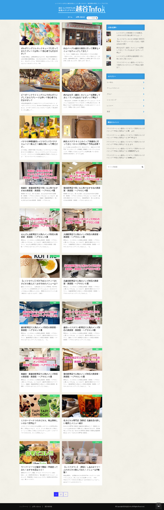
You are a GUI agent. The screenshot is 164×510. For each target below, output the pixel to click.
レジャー (110, 106)
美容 (108, 111)
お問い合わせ (80, 17)
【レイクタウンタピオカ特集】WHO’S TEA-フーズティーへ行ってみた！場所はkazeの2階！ (130, 41)
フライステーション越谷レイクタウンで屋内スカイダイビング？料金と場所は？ (130, 64)
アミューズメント (113, 88)
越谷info (129, 506)
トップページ (23, 506)
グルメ (109, 94)
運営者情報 (48, 506)
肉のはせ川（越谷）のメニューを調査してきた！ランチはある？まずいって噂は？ (130, 50)
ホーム (70, 17)
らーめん (110, 82)
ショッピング (111, 100)
